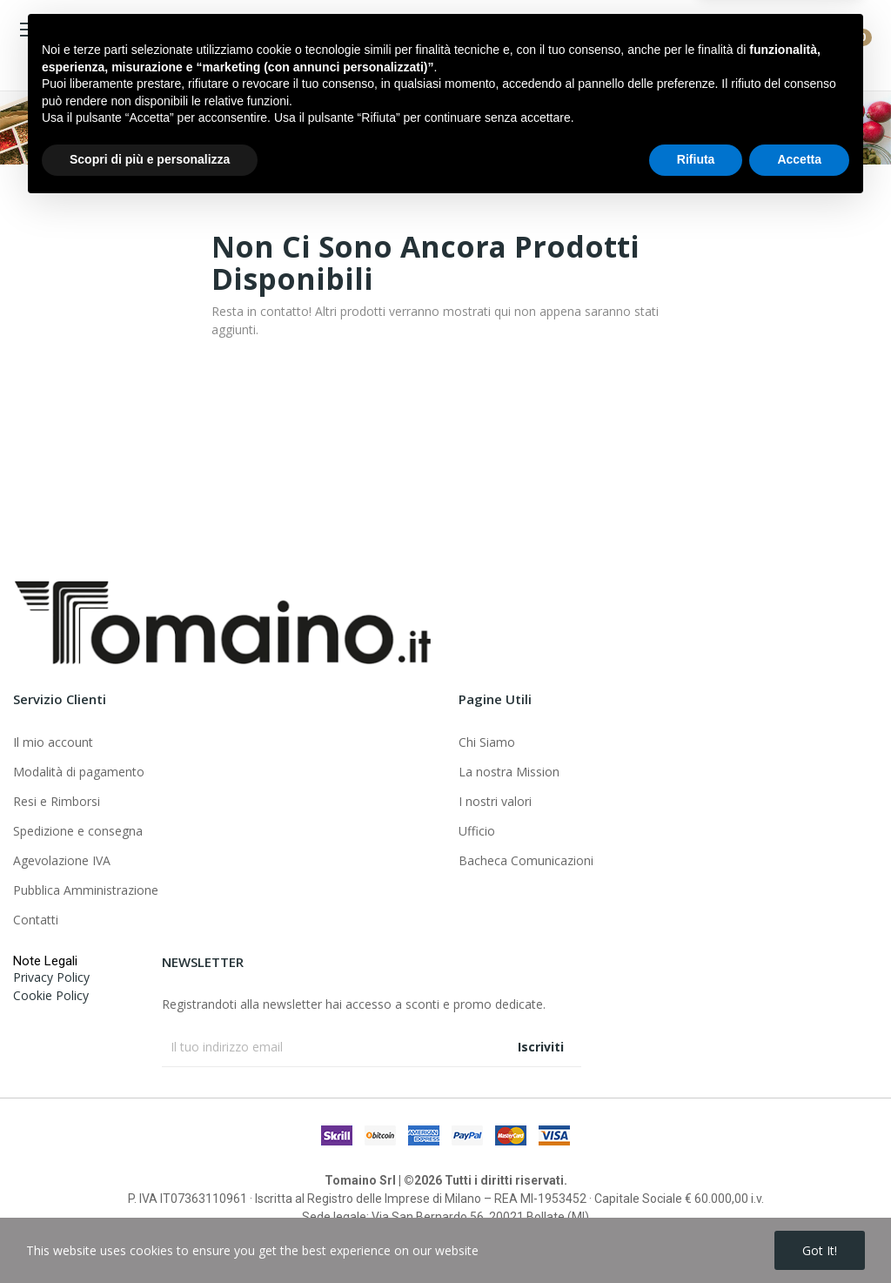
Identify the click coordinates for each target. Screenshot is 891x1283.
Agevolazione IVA (62, 860)
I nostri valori (495, 801)
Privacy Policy (51, 977)
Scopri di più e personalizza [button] (150, 1235)
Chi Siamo (487, 742)
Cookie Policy (51, 995)
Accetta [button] (799, 1235)
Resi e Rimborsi (56, 801)
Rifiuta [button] (696, 1235)
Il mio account (53, 742)
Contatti (35, 919)
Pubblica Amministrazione (85, 890)
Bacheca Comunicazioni (526, 860)
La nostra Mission (509, 771)
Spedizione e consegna (78, 831)
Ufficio (477, 831)
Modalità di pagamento (78, 771)
